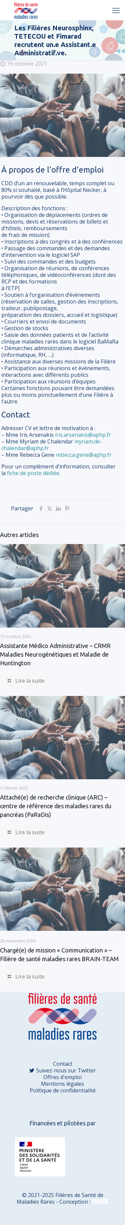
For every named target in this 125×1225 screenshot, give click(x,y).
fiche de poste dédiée (33, 473)
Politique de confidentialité (63, 1090)
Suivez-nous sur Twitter (65, 1070)
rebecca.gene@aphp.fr (84, 454)
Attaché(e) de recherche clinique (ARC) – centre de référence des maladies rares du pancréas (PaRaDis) (55, 806)
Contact (62, 1063)
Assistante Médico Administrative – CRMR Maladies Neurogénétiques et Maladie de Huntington (55, 654)
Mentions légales (62, 1083)
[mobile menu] (116, 10)
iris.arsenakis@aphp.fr (83, 434)
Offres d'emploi (62, 1077)
